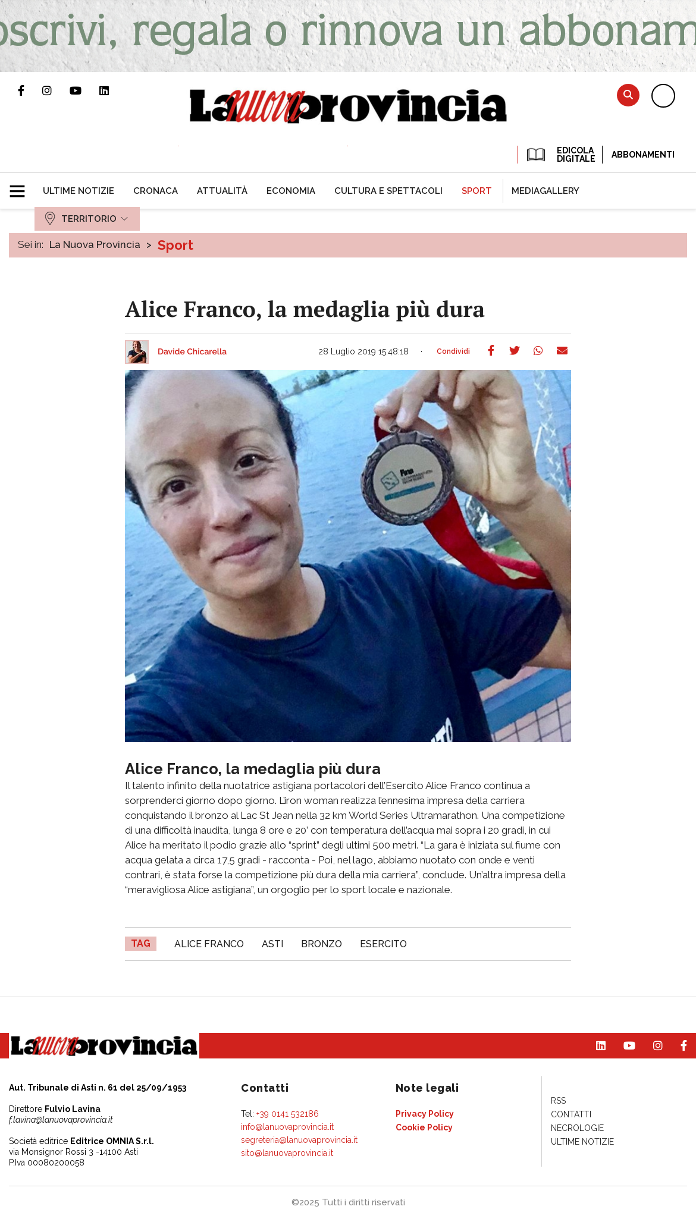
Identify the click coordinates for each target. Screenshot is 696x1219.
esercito (383, 944)
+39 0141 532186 (287, 1114)
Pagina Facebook (30, 90)
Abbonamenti (643, 154)
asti (272, 944)
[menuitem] (79, 191)
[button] (22, 186)
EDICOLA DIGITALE (560, 155)
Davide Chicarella (192, 352)
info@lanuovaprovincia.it (287, 1127)
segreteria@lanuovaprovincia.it (299, 1140)
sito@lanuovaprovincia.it (287, 1153)
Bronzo (321, 944)
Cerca (628, 95)
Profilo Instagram (56, 90)
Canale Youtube (84, 90)
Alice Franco (209, 944)
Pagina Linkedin (113, 90)
